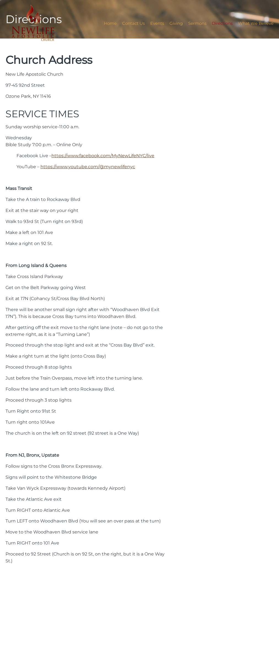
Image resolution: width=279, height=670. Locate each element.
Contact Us (133, 23)
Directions (222, 23)
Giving (176, 23)
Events (157, 23)
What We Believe (255, 23)
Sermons (197, 23)
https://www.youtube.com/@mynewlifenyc (87, 166)
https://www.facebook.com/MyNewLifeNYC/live (102, 155)
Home (110, 23)
